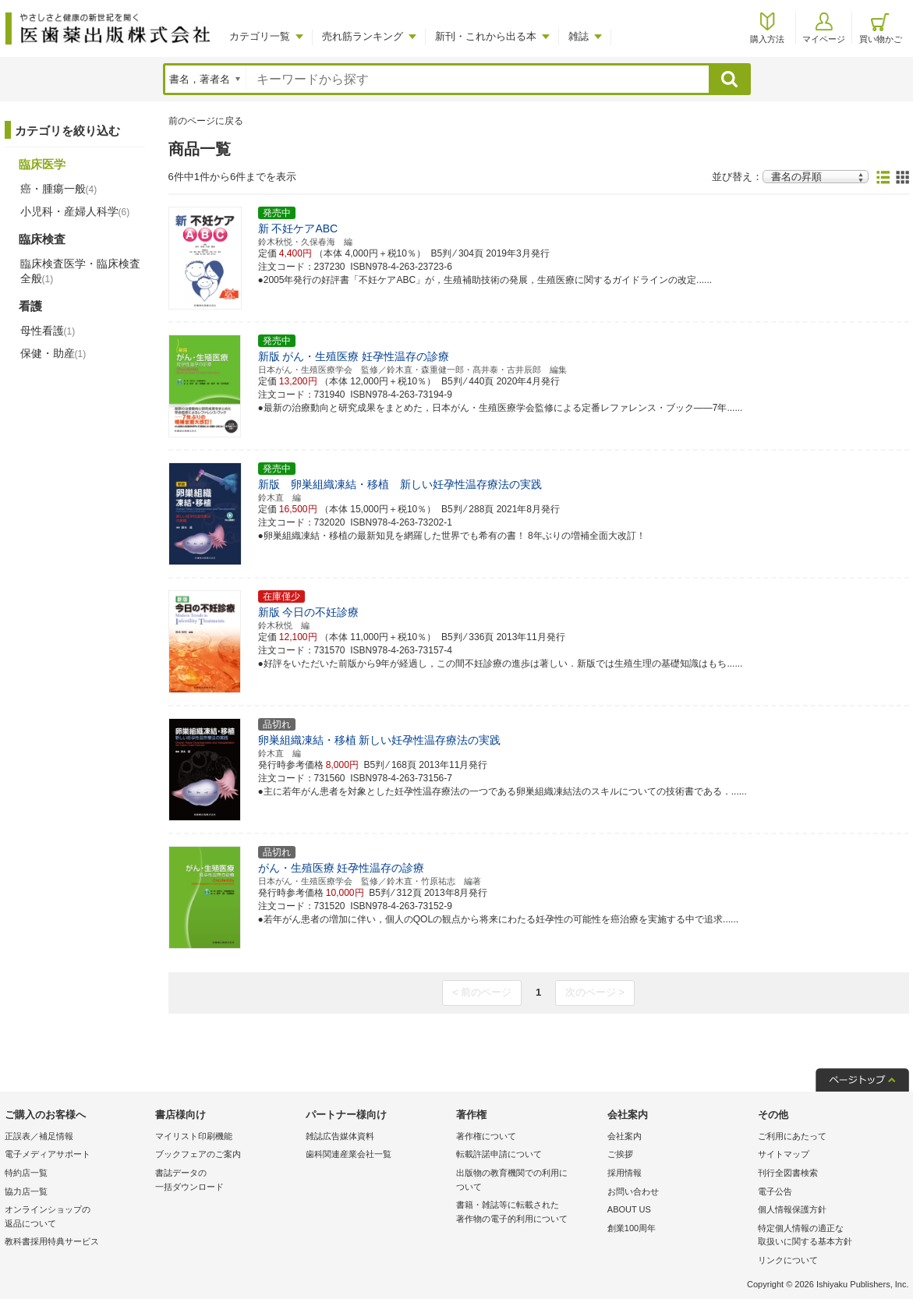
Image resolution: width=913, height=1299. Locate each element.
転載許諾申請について (499, 1154)
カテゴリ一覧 (259, 36)
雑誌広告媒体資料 (340, 1136)
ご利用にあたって (792, 1136)
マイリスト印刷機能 (193, 1136)
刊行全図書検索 (788, 1172)
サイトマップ (783, 1154)
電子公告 (775, 1191)
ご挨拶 (620, 1154)
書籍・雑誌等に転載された (527, 1213)
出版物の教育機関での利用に (527, 1181)
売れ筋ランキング (362, 36)
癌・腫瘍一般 (58, 188)
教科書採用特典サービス (52, 1241)
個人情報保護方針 (792, 1209)
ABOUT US (629, 1209)
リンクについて (788, 1260)
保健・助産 (53, 353)
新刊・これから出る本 (485, 36)
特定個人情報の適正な (829, 1236)
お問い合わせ (633, 1191)
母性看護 (48, 330)
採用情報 (624, 1172)
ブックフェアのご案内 (198, 1154)
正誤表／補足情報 (39, 1136)
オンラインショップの (76, 1217)
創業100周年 (631, 1228)
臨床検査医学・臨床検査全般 (80, 270)
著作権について (486, 1136)
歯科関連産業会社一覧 (348, 1154)
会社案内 (624, 1136)
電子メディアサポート (47, 1154)
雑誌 (578, 36)
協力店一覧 (26, 1191)
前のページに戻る (205, 120)
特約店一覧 (26, 1172)
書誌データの (226, 1181)
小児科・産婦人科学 (75, 211)
